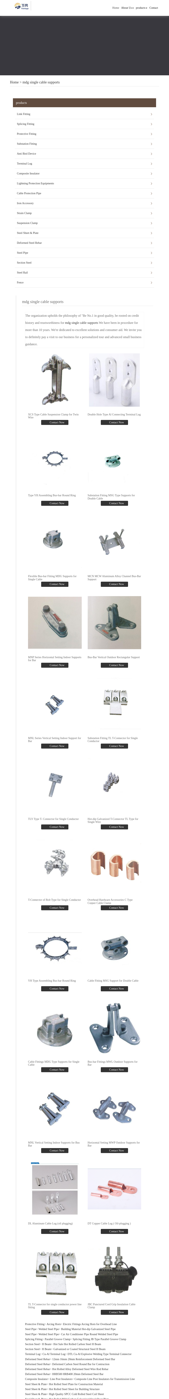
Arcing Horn (54, 1322)
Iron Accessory (25, 203)
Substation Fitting (27, 143)
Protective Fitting (26, 133)
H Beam (46, 1342)
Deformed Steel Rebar (29, 242)
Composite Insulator (28, 173)
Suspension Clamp (27, 223)
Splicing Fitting (25, 123)
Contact (153, 7)
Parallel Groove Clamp (57, 1337)
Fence (20, 282)
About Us (127, 7)
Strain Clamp (24, 213)
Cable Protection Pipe (29, 193)
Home (115, 7)
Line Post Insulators (61, 1377)
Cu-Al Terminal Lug (54, 1352)
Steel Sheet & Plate (27, 232)
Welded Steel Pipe (49, 1327)
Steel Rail (22, 272)
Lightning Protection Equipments (35, 183)
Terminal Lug (24, 163)
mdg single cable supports (41, 82)
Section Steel (24, 262)
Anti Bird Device (26, 153)
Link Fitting (23, 114)
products (141, 7)
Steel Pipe (22, 252)
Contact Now (56, 422)
